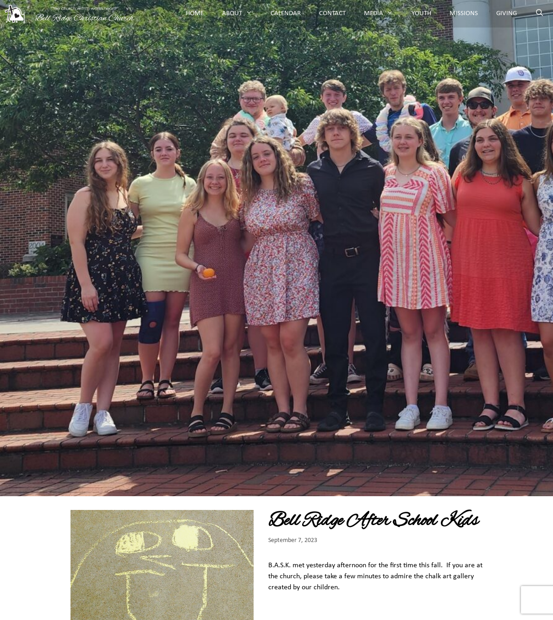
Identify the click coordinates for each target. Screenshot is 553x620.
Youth (421, 13)
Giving (506, 13)
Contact (332, 13)
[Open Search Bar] (539, 14)
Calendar (286, 13)
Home (195, 13)
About (241, 14)
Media (383, 14)
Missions (464, 13)
